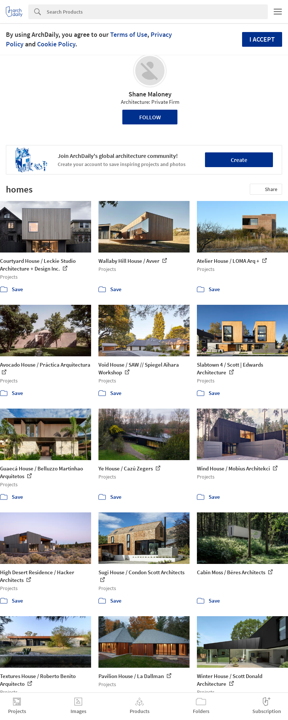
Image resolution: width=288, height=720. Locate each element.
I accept (262, 39)
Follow (150, 117)
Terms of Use (128, 34)
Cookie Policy (56, 44)
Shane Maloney (150, 94)
